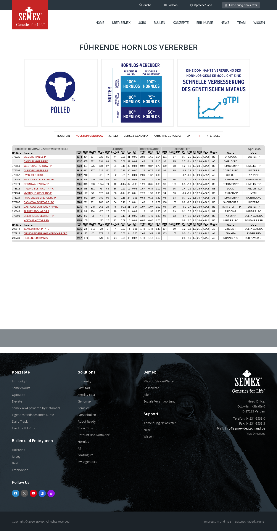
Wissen (259, 23)
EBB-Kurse (204, 23)
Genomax (84, 401)
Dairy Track (20, 421)
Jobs (142, 23)
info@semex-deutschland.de (245, 428)
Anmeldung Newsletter (241, 5)
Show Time (85, 428)
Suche (145, 5)
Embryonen (20, 470)
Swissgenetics (87, 462)
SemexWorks (21, 388)
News (225, 23)
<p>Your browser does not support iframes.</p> (138, 224)
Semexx (83, 408)
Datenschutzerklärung (249, 521)
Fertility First (86, 395)
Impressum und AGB (217, 521)
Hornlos (83, 442)
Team (241, 23)
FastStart (84, 388)
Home (100, 23)
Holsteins (18, 450)
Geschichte (151, 388)
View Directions (255, 433)
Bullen (159, 23)
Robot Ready (87, 421)
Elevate (17, 401)
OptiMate (18, 395)
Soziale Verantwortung (159, 401)
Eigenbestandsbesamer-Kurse (33, 415)
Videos (170, 5)
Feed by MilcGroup (25, 428)
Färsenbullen (87, 415)
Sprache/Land (201, 5)
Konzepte (181, 23)
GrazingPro (85, 455)
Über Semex (121, 23)
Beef (15, 463)
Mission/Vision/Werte (158, 381)
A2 (79, 448)
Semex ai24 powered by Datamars (36, 408)
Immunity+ (19, 381)
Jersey (16, 456)
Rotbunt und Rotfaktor (94, 435)
